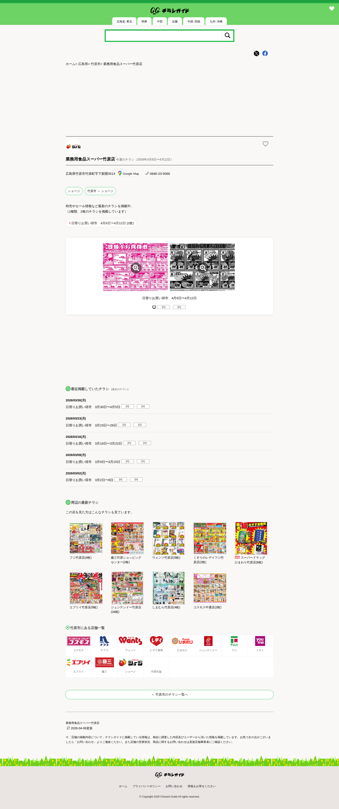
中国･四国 (193, 21)
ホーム (70, 64)
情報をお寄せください (202, 786)
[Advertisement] (169, 102)
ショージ (74, 191)
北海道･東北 (124, 21)
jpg (163, 306)
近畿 (175, 21)
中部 (160, 21)
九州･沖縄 (216, 21)
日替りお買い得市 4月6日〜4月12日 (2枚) (102, 223)
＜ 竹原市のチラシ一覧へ (169, 694)
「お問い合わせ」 (85, 742)
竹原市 (96, 64)
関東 (144, 21)
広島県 (83, 64)
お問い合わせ (174, 786)
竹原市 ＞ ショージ (100, 191)
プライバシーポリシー (147, 786)
